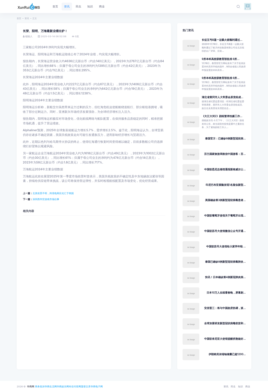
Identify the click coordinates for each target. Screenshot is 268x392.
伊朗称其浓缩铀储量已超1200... (227, 354)
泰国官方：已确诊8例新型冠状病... (225, 138)
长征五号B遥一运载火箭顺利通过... (222, 39)
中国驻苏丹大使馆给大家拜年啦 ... (226, 246)
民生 (233, 386)
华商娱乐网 (63, 386)
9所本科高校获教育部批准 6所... (221, 58)
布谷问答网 (75, 386)
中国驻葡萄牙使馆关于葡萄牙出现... (225, 215)
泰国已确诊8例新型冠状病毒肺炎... (225, 261)
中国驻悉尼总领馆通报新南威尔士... (225, 169)
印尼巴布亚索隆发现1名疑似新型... (226, 184)
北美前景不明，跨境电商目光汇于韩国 (53, 193)
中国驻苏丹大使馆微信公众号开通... (225, 230)
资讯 (27, 18)
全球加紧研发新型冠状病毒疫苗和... (225, 323)
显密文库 (86, 386)
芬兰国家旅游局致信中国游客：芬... (225, 153)
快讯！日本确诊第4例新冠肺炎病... (225, 277)
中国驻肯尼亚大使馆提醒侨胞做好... (225, 338)
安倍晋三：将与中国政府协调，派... (225, 308)
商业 (247, 386)
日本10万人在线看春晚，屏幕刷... (226, 292)
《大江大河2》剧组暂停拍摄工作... (222, 116)
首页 (19, 18)
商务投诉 (40, 386)
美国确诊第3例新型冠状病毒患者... (225, 200)
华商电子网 (97, 386)
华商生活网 (51, 386)
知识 (240, 386)
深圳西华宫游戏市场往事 (46, 199)
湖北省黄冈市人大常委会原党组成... (222, 97)
